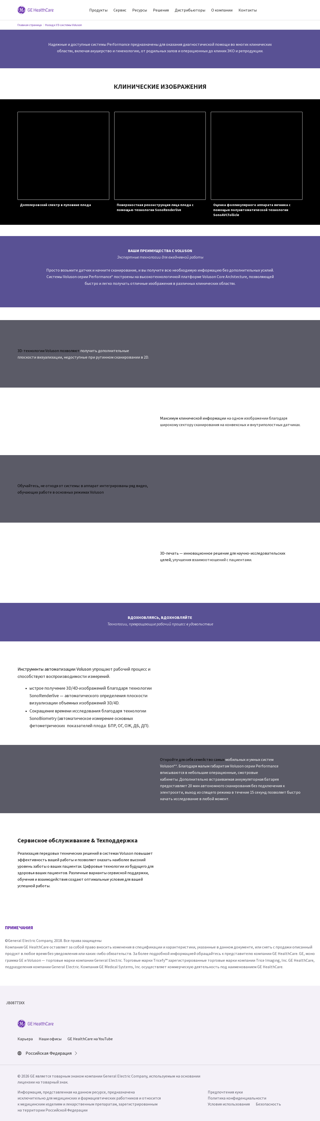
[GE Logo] (36, 9)
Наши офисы (50, 1038)
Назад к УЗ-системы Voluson (63, 25)
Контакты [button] (247, 10)
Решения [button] (161, 10)
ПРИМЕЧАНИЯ (19, 927)
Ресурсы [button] (139, 10)
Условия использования (229, 1103)
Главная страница (30, 25)
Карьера (25, 1038)
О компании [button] (221, 10)
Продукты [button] (98, 10)
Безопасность (268, 1103)
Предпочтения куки (225, 1091)
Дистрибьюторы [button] (190, 10)
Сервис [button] (120, 10)
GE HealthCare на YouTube (90, 1038)
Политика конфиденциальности (237, 1097)
